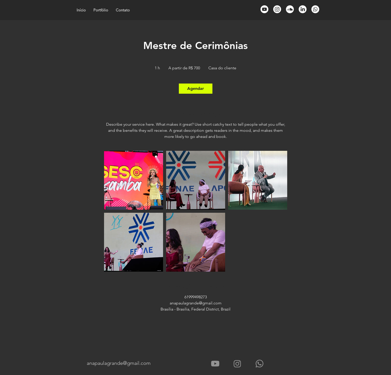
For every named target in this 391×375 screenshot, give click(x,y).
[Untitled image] (133, 180)
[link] (195, 89)
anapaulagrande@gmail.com (119, 363)
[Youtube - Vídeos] (215, 363)
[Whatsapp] (315, 9)
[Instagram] (237, 363)
